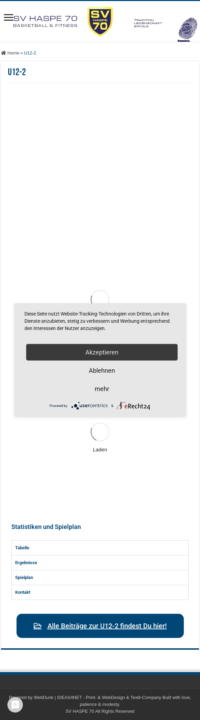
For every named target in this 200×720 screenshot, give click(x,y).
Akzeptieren (101, 352)
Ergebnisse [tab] (26, 562)
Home (10, 53)
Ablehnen (102, 370)
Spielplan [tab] (24, 577)
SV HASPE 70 (79, 711)
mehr (102, 388)
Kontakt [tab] (22, 592)
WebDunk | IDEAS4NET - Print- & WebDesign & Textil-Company (97, 697)
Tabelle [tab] (22, 547)
